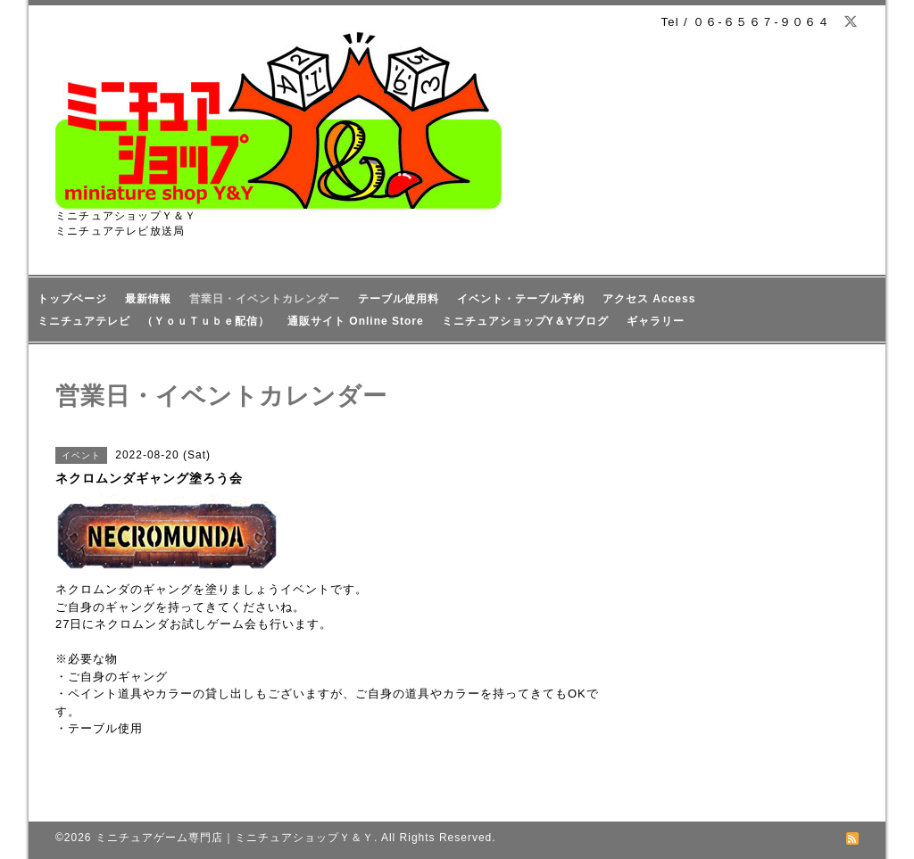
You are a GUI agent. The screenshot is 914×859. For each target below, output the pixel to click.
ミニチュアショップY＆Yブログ (525, 321)
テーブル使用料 (398, 299)
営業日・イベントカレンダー (264, 299)
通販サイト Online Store (355, 321)
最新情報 (148, 299)
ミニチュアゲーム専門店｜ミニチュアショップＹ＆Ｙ (235, 837)
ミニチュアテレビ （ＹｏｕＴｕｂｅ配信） (153, 321)
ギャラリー (656, 321)
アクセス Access (648, 299)
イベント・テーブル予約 (521, 299)
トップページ (72, 299)
